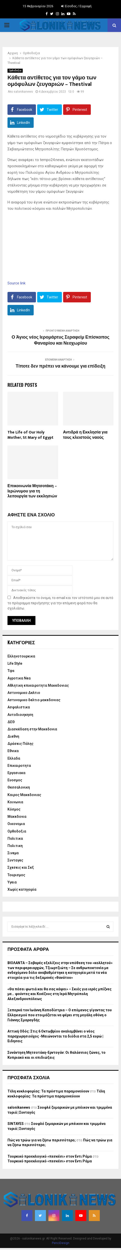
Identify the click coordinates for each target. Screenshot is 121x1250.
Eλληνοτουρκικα (21, 656)
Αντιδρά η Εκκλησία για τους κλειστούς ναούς (85, 435)
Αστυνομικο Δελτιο (23, 693)
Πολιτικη (15, 846)
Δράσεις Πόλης (20, 744)
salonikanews (23, 91)
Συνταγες (15, 860)
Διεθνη (13, 736)
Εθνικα (13, 751)
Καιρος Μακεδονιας (24, 795)
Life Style (14, 663)
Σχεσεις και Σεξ (20, 867)
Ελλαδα (13, 758)
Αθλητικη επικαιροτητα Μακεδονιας (38, 685)
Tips (10, 671)
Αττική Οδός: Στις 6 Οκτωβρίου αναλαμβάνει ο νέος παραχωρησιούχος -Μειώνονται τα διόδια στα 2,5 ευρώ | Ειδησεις (55, 1036)
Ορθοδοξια (15, 70)
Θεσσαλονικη (18, 787)
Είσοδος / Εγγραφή (76, 6)
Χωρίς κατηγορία (21, 889)
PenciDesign (60, 1243)
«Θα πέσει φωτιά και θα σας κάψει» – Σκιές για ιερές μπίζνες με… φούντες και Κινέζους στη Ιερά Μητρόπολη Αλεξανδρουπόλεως (59, 994)
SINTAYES (15, 1124)
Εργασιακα (16, 773)
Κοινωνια (15, 802)
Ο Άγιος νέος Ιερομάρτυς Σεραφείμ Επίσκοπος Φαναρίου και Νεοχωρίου (60, 340)
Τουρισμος (16, 875)
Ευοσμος (14, 780)
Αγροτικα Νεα (19, 678)
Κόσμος (13, 809)
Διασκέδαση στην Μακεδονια (32, 729)
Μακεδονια (16, 817)
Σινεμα (13, 853)
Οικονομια (16, 824)
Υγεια (12, 882)
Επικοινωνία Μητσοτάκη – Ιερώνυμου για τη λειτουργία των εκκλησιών (32, 491)
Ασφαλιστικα (18, 707)
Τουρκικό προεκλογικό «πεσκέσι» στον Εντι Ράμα (49, 1156)
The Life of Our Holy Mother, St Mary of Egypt (30, 435)
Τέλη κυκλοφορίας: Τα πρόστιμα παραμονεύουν (48, 1091)
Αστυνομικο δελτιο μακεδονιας (33, 700)
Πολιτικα (15, 838)
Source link (16, 283)
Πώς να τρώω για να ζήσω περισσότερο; (41, 1140)
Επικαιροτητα (19, 766)
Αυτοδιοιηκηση (20, 715)
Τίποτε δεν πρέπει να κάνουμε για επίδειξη (61, 366)
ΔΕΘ (11, 722)
